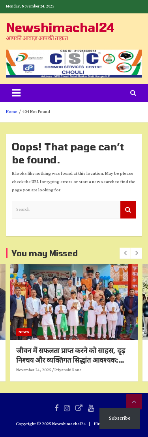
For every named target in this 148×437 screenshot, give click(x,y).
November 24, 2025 (55, 370)
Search (128, 209)
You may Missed (44, 253)
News (46, 332)
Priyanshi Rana (90, 370)
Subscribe (120, 418)
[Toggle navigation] (16, 93)
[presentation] (125, 253)
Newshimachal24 (60, 27)
